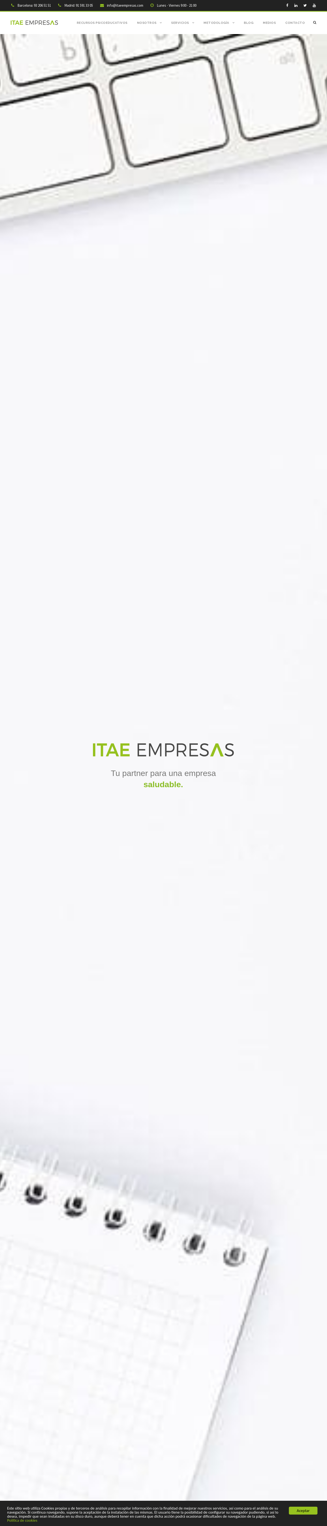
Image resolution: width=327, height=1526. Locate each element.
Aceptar (303, 1510)
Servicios (180, 23)
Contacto (295, 23)
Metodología (216, 23)
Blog (248, 23)
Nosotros (147, 23)
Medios (269, 23)
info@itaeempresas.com (125, 5)
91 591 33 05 (84, 5)
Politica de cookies (22, 1520)
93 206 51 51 (42, 5)
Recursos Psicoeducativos (102, 23)
